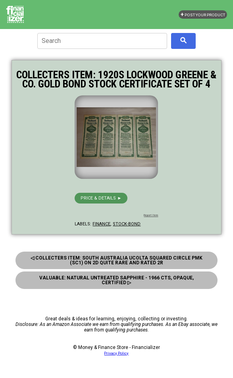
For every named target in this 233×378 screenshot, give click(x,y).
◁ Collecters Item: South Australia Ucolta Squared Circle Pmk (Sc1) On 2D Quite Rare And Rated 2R (116, 260)
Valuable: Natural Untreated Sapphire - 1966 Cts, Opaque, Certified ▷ (116, 280)
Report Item (151, 215)
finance (101, 224)
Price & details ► (101, 198)
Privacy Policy (116, 353)
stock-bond (127, 224)
